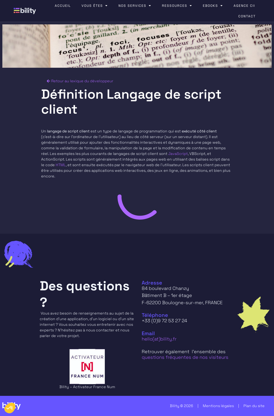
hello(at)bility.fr (159, 339)
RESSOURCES (177, 6)
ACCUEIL (63, 6)
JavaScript (178, 153)
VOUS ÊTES (95, 6)
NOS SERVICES (134, 6)
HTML (61, 164)
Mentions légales (218, 405)
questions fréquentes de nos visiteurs (185, 357)
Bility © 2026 (181, 405)
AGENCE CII (244, 6)
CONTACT (247, 16)
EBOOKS (213, 6)
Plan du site (254, 405)
